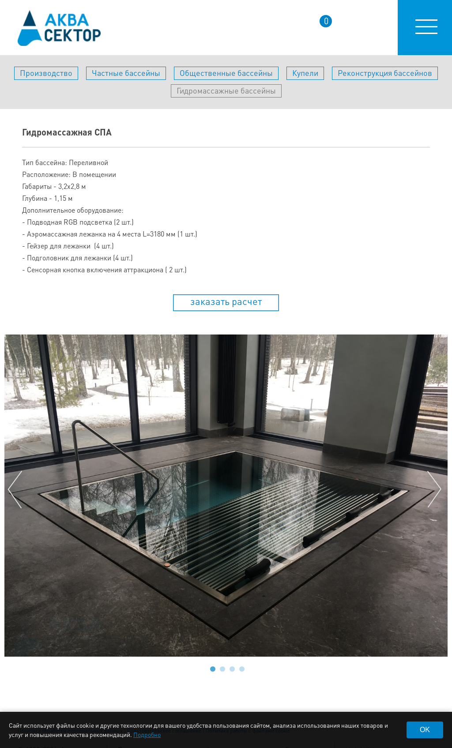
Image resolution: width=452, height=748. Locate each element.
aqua (59, 28)
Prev (16, 489)
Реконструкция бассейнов (385, 73)
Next (435, 489)
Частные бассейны (126, 73)
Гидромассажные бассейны (226, 90)
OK (425, 729)
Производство (46, 73)
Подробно (147, 734)
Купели (305, 73)
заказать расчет (226, 301)
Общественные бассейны (226, 73)
